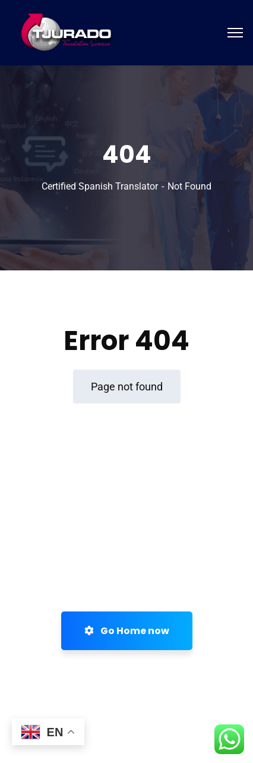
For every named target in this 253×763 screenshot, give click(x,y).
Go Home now (126, 631)
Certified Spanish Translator (100, 186)
